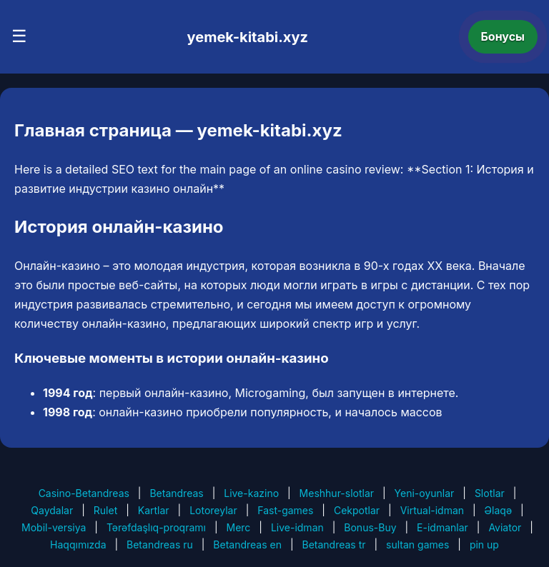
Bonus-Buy (370, 527)
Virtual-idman (432, 510)
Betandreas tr (334, 544)
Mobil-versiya (53, 527)
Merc (239, 527)
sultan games (417, 544)
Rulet (105, 510)
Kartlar (153, 510)
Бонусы (503, 36)
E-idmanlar (442, 527)
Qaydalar (52, 510)
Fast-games (285, 510)
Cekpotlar (357, 510)
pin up (484, 544)
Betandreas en (247, 544)
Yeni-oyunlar (425, 493)
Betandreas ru (160, 544)
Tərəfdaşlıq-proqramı (156, 527)
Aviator (504, 527)
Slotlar (490, 493)
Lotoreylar (213, 510)
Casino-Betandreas (84, 493)
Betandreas (176, 493)
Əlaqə (498, 510)
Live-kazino (251, 493)
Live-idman (297, 527)
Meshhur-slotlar (337, 493)
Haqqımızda (78, 544)
